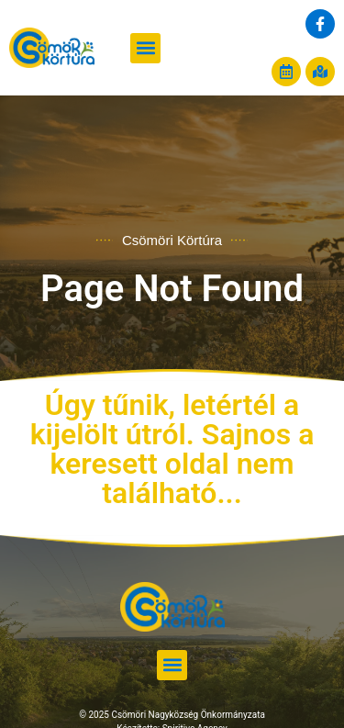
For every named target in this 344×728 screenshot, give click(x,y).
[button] (145, 48)
